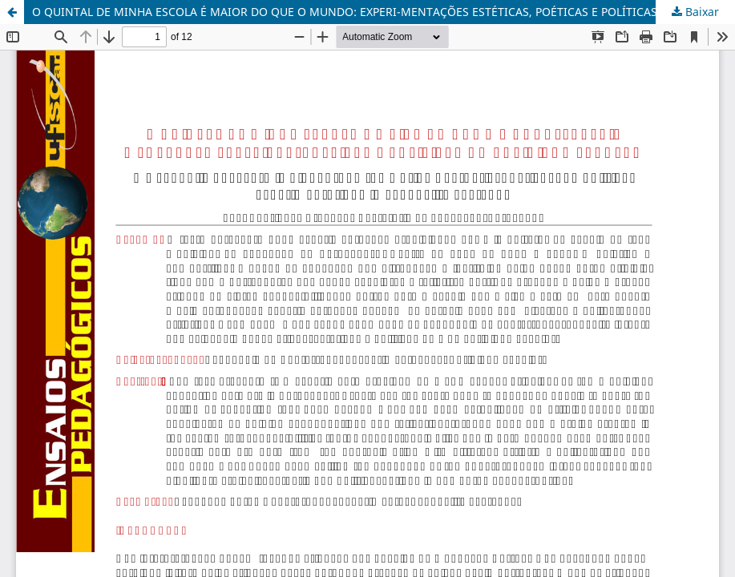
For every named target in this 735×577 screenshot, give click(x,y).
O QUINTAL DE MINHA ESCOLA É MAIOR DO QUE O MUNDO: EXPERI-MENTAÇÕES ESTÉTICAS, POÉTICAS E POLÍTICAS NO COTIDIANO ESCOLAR (383, 11)
